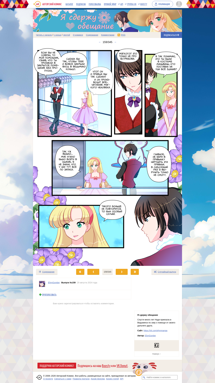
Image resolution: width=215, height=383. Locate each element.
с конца (57, 35)
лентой (66, 35)
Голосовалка (95, 4)
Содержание (92, 35)
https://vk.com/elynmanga (155, 330)
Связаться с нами (62, 379)
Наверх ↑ (156, 354)
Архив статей (112, 379)
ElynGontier (150, 335)
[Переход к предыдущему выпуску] (51, 156)
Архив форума (98, 379)
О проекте (48, 379)
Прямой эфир (110, 4)
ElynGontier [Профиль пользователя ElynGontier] (54, 282)
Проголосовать (49, 294)
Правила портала (81, 379)
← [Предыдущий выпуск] (99, 42)
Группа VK (131, 4)
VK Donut (122, 365)
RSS (123, 35)
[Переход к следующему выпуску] (107, 156)
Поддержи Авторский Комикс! (57, 365)
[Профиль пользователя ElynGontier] (42, 284)
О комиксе (78, 35)
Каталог (69, 4)
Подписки (81, 4)
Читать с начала (44, 35)
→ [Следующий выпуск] (115, 42)
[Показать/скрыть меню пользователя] (178, 4)
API (121, 4)
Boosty (143, 4)
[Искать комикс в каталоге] (144, 377)
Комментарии (107, 35)
